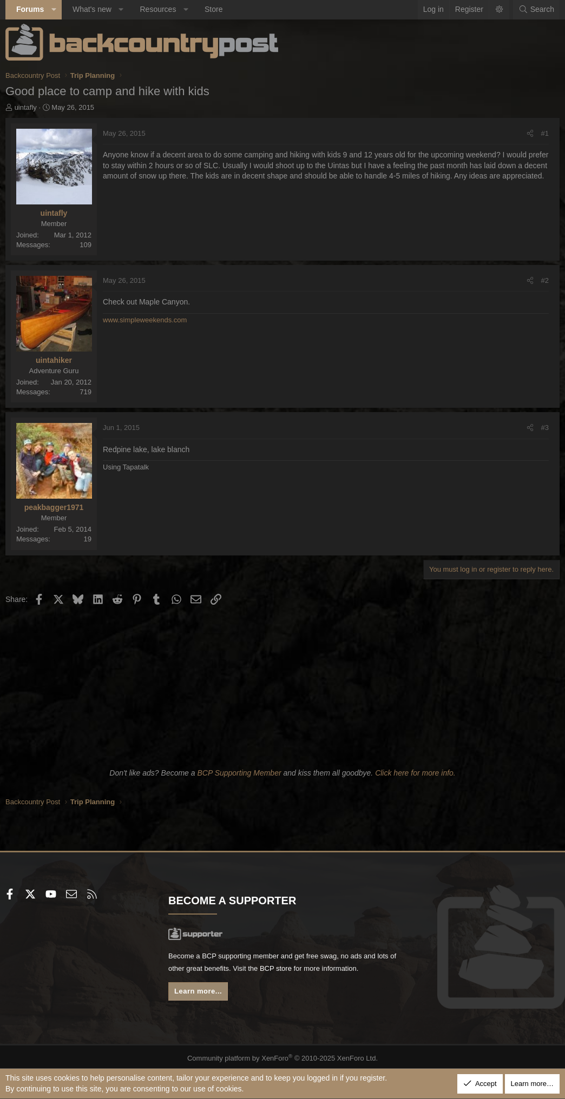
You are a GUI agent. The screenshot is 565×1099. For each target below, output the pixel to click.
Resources (158, 9)
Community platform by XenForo (283, 1055)
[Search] (536, 9)
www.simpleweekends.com (145, 320)
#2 (545, 280)
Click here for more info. (415, 773)
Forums (30, 9)
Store (213, 9)
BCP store (309, 970)
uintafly (26, 107)
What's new (92, 9)
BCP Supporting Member (239, 773)
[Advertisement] (282, 684)
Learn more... (201, 994)
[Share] (530, 133)
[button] (53, 9)
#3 (545, 427)
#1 (545, 133)
